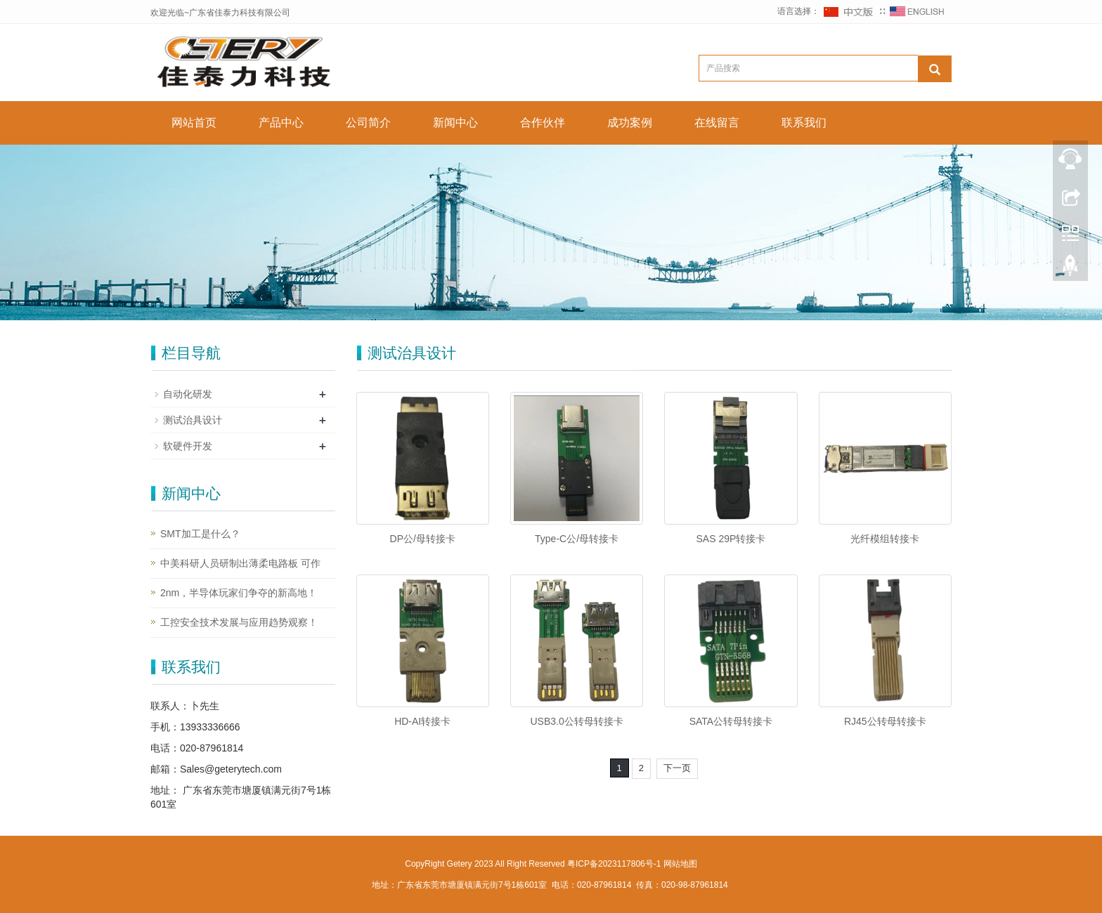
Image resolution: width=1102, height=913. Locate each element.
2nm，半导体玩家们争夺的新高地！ (238, 592)
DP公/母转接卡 (422, 538)
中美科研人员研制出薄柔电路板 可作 (240, 563)
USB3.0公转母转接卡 (576, 721)
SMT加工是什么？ (200, 533)
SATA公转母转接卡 (731, 721)
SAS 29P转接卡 (731, 538)
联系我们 (804, 123)
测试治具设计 (192, 420)
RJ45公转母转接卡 (885, 721)
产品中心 (281, 123)
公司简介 (368, 123)
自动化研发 (187, 394)
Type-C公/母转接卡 (576, 538)
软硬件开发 (187, 446)
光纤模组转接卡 (884, 538)
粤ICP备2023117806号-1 (614, 864)
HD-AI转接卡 (422, 721)
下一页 (677, 768)
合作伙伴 (542, 123)
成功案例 (629, 123)
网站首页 (193, 123)
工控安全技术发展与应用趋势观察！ (239, 622)
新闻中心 (455, 123)
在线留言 (716, 123)
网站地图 (680, 864)
